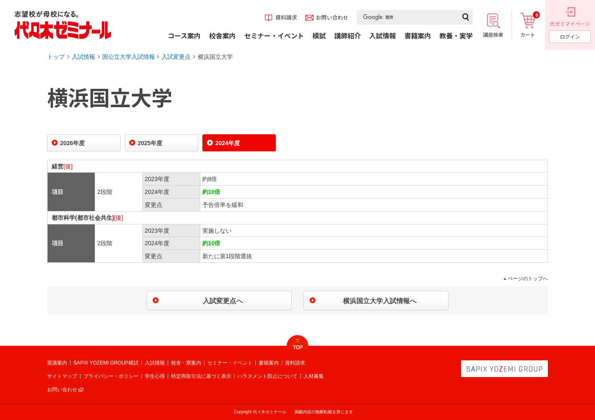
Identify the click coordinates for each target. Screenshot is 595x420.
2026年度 (72, 143)
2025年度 (150, 143)
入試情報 (83, 56)
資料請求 (295, 363)
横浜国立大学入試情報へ (379, 300)
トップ (56, 56)
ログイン (570, 36)
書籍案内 (269, 363)
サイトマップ (62, 376)
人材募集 (314, 376)
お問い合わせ (62, 389)
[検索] (407, 17)
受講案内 (57, 363)
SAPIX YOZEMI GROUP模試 (106, 363)
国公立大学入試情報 (128, 56)
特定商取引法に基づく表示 (201, 376)
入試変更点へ (223, 300)
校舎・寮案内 (186, 363)
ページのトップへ (528, 279)
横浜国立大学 (215, 56)
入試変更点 (176, 56)
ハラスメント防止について (267, 376)
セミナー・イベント (229, 363)
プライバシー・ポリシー (111, 376)
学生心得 (155, 376)
